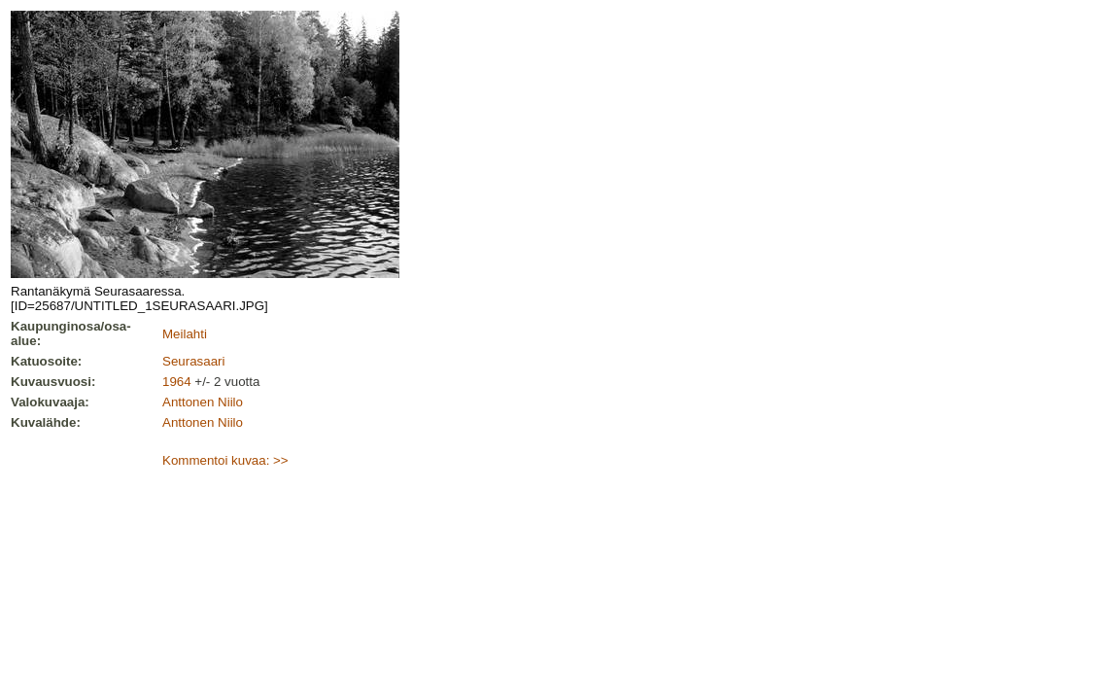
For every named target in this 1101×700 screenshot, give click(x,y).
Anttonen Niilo (202, 402)
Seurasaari (193, 361)
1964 (176, 381)
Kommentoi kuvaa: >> (225, 460)
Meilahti (184, 334)
